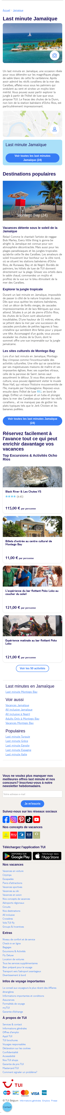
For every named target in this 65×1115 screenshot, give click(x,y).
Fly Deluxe (8, 955)
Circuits (6, 906)
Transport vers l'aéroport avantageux (22, 971)
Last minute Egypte (17, 745)
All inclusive (9, 914)
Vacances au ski (11, 890)
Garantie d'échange (13, 1011)
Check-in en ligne (12, 943)
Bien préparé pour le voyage (17, 967)
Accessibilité (9, 1056)
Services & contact (12, 1024)
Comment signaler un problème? (20, 1072)
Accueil (6, 10)
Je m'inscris (33, 803)
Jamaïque (18, 10)
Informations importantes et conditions (23, 995)
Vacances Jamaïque (17, 705)
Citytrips (7, 874)
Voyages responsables (14, 1044)
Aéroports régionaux (13, 902)
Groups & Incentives (13, 926)
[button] (32, 124)
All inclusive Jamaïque (19, 709)
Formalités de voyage (14, 1003)
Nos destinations (11, 910)
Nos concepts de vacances (16, 898)
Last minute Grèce (17, 741)
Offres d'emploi (11, 1032)
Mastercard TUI (11, 1068)
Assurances (8, 999)
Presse (54, 1100)
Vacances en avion (12, 894)
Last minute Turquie (18, 736)
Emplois (46, 1100)
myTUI (6, 1007)
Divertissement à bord (14, 975)
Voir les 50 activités (32, 668)
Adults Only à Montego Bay (22, 718)
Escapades (8, 878)
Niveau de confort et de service (19, 939)
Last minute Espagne (18, 750)
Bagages (7, 947)
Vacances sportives (12, 886)
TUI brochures (10, 1040)
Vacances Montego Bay (20, 723)
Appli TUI (7, 1036)
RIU (39, 391)
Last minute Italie (16, 754)
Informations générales (15, 1028)
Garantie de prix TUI (13, 1064)
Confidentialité (10, 1052)
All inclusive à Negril (18, 714)
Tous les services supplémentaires (20, 963)
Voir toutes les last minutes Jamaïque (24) (32, 157)
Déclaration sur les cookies (17, 1048)
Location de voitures (13, 959)
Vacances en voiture (13, 870)
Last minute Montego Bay (21, 692)
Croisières (8, 918)
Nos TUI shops (10, 1060)
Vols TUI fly (9, 922)
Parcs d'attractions (12, 882)
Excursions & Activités (14, 951)
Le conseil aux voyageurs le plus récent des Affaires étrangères (29, 989)
